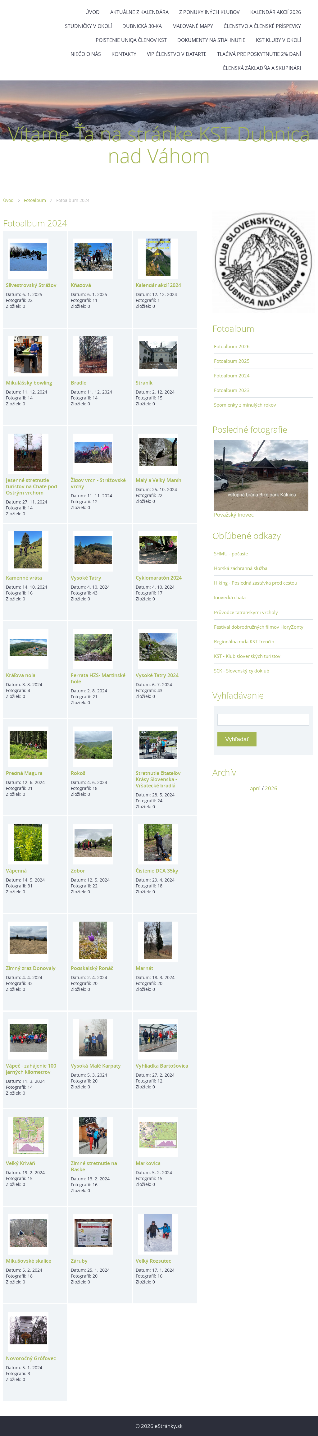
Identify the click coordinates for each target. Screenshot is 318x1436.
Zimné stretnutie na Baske (94, 1166)
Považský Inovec (234, 514)
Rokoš (78, 773)
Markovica (148, 1163)
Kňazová (81, 285)
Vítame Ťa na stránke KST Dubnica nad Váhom (159, 144)
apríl (255, 788)
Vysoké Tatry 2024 (157, 675)
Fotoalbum (35, 200)
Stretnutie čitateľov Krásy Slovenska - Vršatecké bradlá (158, 779)
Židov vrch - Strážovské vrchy (98, 483)
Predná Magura (24, 773)
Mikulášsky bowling (29, 382)
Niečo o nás (85, 54)
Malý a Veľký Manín (158, 480)
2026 (271, 788)
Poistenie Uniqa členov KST (131, 40)
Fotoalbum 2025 (232, 361)
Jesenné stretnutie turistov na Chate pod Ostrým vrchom (31, 486)
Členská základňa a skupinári (262, 68)
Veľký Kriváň (20, 1163)
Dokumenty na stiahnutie (211, 40)
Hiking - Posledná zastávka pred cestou (255, 583)
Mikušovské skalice (28, 1260)
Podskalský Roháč (92, 968)
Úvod (92, 12)
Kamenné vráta (24, 577)
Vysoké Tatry (86, 577)
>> (306, 788)
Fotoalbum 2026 (232, 346)
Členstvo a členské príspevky (262, 26)
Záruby (79, 1260)
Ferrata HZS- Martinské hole (98, 678)
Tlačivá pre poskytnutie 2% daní (259, 54)
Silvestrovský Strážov (31, 285)
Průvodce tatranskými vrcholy (246, 612)
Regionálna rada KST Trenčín (244, 641)
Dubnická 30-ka (142, 26)
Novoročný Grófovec (31, 1358)
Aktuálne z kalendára (139, 12)
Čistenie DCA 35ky (157, 870)
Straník (144, 382)
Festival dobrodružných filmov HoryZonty (258, 627)
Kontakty (123, 54)
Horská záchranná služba (240, 568)
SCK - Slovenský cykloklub (241, 671)
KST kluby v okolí (278, 40)
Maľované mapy (192, 26)
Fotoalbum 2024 (232, 375)
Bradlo (79, 382)
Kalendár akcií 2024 (158, 285)
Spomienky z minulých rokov (245, 405)
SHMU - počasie (231, 553)
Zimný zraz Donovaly (31, 968)
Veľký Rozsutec (153, 1260)
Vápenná (16, 870)
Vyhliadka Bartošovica (162, 1065)
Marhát (144, 968)
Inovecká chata (230, 597)
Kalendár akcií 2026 (275, 12)
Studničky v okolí (88, 26)
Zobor (78, 870)
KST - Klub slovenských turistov (247, 656)
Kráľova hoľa (20, 675)
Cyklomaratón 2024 (159, 577)
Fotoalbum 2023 (232, 390)
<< (221, 788)
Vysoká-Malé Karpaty (96, 1065)
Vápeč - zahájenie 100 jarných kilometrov (31, 1068)
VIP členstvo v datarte (177, 54)
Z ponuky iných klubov (209, 12)
